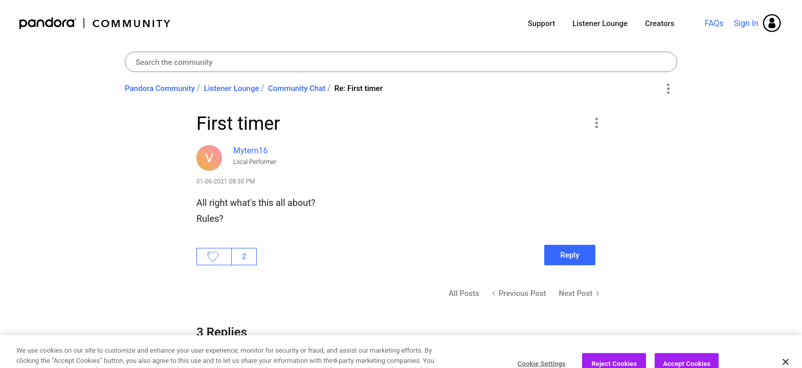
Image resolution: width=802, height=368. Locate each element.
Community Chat (296, 88)
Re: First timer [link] (359, 88)
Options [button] (667, 89)
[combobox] (401, 62)
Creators (659, 23)
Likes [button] (214, 256)
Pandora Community (95, 23)
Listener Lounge (600, 23)
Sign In (746, 23)
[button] (596, 122)
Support (541, 23)
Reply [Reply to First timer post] (569, 255)
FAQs (713, 23)
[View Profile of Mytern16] (250, 150)
